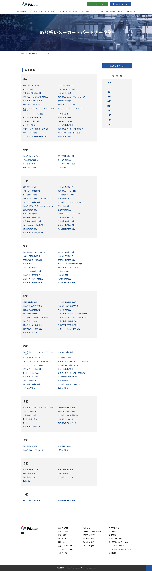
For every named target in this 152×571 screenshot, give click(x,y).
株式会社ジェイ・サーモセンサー (70, 202)
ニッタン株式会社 (64, 309)
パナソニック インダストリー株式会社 (37, 361)
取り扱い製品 (88, 542)
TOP (22, 54)
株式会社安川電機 (30, 446)
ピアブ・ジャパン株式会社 (33, 365)
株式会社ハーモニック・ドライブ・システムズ (38, 353)
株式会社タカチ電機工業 (32, 260)
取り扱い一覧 (49, 11)
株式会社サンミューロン (67, 191)
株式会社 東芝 (63, 275)
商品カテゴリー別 (117, 66)
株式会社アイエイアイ (31, 85)
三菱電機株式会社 (30, 415)
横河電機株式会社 (64, 450)
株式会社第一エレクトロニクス (35, 252)
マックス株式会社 (30, 411)
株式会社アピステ (64, 93)
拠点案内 (112, 535)
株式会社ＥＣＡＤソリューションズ (71, 97)
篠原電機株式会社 (30, 210)
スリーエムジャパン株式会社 (34, 225)
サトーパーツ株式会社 (31, 191)
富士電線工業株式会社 (31, 384)
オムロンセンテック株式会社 (69, 132)
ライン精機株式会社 (65, 469)
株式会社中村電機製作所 (67, 302)
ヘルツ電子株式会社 (30, 388)
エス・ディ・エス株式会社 (33, 113)
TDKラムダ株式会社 (30, 267)
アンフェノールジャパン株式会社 (35, 97)
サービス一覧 (63, 531)
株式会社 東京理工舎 (31, 275)
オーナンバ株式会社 (30, 125)
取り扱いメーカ (89, 538)
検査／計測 (62, 535)
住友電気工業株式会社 (66, 221)
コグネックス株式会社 (66, 163)
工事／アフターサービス (67, 545)
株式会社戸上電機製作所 (32, 282)
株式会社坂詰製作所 (65, 187)
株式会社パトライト (65, 357)
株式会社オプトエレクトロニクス (70, 129)
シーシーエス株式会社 (31, 202)
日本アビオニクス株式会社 (33, 325)
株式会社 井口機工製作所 (32, 100)
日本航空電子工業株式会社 (68, 325)
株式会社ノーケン (30, 332)
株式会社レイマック (65, 477)
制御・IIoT (62, 542)
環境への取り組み (116, 538)
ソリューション (34, 11)
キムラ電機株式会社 (30, 160)
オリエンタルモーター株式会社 (35, 136)
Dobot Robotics (64, 271)
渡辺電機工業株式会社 (66, 500)
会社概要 (130, 11)
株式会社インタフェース (67, 104)
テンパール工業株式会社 (32, 271)
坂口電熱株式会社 (30, 187)
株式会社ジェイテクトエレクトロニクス (38, 206)
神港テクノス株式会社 (31, 217)
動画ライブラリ (91, 11)
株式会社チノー (29, 263)
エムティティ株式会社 (31, 121)
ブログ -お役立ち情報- (107, 11)
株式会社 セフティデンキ (33, 232)
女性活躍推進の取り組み (118, 542)
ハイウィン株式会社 (65, 352)
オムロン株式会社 (30, 132)
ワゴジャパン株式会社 (31, 500)
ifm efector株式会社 (65, 85)
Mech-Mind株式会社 (31, 419)
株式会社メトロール (65, 419)
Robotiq (26, 481)
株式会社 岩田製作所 (31, 104)
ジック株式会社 (64, 206)
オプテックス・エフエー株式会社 (36, 129)
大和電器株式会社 (64, 446)
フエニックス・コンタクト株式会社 (71, 373)
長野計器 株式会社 (30, 302)
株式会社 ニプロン (30, 321)
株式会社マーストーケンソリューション (38, 407)
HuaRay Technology (31, 373)
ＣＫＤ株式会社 (64, 198)
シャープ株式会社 (30, 213)
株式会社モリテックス (31, 426)
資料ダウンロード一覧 (92, 531)
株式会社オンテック (65, 136)
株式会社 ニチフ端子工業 (68, 306)
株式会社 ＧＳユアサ (66, 194)
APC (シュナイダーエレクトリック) (71, 108)
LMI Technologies (65, 121)
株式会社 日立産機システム (68, 365)
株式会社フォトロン (30, 376)
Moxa (25, 423)
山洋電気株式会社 (30, 194)
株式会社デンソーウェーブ (68, 267)
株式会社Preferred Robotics (69, 384)
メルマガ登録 (88, 545)
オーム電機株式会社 (65, 125)
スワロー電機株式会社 (66, 225)
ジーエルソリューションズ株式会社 (36, 198)
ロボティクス (63, 538)
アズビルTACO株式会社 (67, 89)
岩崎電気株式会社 (64, 100)
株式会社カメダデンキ (31, 156)
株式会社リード (29, 473)
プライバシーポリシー (117, 545)
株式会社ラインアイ (30, 469)
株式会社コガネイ (30, 163)
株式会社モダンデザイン (67, 423)
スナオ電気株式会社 (65, 217)
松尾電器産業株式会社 (66, 407)
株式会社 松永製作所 (66, 411)
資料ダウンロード (121, 4)
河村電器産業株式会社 (66, 156)
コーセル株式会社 (64, 160)
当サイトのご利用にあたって (120, 549)
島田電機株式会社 (64, 210)
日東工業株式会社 (30, 313)
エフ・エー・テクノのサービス (70, 11)
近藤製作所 (62, 167)
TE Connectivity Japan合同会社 (70, 263)
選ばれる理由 (21, 11)
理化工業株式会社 (64, 473)
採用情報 (112, 553)
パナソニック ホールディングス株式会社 (73, 361)
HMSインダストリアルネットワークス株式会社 (38, 109)
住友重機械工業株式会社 (32, 221)
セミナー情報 (63, 553)
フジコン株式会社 (30, 380)
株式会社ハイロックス (31, 357)
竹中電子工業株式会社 (66, 260)
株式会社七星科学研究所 (32, 306)
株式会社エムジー (64, 117)
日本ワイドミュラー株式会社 (69, 328)
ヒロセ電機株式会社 (65, 369)
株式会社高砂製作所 (65, 256)
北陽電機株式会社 (64, 388)
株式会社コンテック (30, 167)
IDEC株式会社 (28, 89)
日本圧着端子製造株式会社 (68, 321)
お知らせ (121, 11)
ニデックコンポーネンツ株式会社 (36, 317)
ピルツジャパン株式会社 (32, 369)
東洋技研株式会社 (64, 278)
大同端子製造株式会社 (31, 256)
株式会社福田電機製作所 (67, 376)
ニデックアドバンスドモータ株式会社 (72, 313)
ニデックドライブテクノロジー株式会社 (73, 317)
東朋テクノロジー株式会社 (33, 278)
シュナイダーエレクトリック (69, 213)
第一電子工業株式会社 (66, 252)
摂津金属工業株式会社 (66, 229)
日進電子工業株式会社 (31, 309)
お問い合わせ (99, 4)
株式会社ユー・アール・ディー (35, 450)
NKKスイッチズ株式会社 (32, 117)
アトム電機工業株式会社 (32, 93)
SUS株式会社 (63, 113)
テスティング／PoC (66, 549)
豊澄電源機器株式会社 (66, 282)
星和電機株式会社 (30, 229)
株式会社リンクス (30, 477)
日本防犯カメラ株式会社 (32, 328)
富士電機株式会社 (64, 380)
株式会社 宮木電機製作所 (68, 415)
